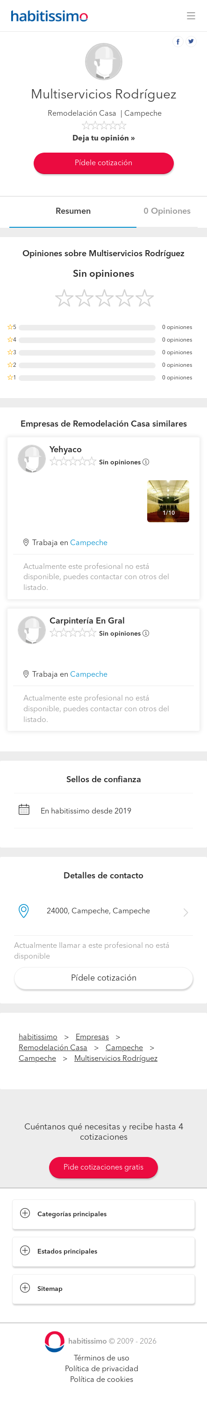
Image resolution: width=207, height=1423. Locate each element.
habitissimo (38, 1037)
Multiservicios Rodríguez (115, 1059)
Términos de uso (101, 1358)
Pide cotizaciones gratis (103, 1167)
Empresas (92, 1037)
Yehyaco (66, 450)
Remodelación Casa (82, 114)
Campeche (88, 543)
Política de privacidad (101, 1369)
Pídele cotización (103, 163)
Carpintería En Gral (87, 621)
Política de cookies (101, 1380)
